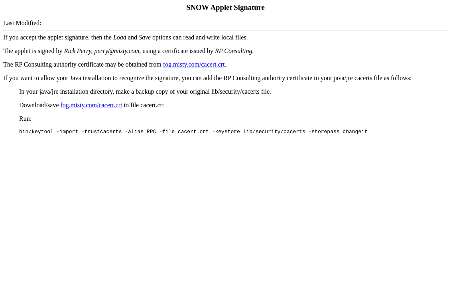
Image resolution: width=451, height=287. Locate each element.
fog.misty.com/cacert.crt (194, 64)
